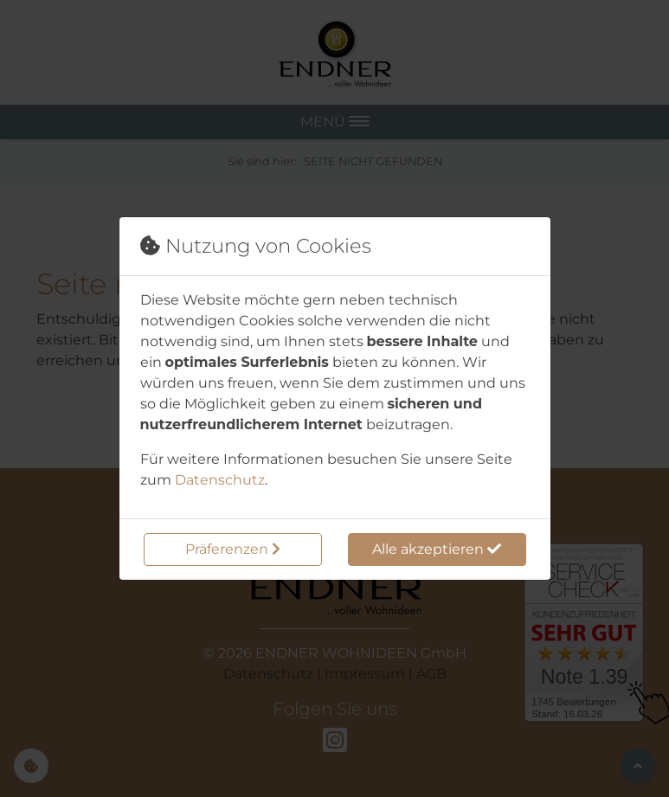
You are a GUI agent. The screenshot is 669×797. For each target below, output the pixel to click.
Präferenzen (232, 549)
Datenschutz (220, 480)
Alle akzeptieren (436, 549)
